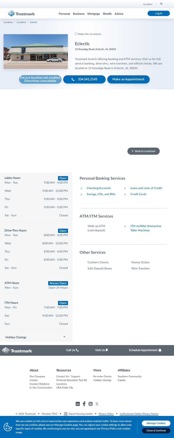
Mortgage (93, 13)
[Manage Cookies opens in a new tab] (156, 423)
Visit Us (101, 350)
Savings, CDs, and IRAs (101, 194)
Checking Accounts (99, 188)
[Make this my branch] (76, 34)
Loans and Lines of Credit (146, 188)
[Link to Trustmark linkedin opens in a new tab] (78, 404)
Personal (64, 13)
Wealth (107, 13)
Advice (119, 13)
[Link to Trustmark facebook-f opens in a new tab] (84, 404)
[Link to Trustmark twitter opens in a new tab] (97, 403)
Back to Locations (143, 151)
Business (79, 13)
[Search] (161, 4)
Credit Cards (138, 194)
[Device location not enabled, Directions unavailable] (40, 79)
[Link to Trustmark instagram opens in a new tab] (91, 404)
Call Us (72, 350)
